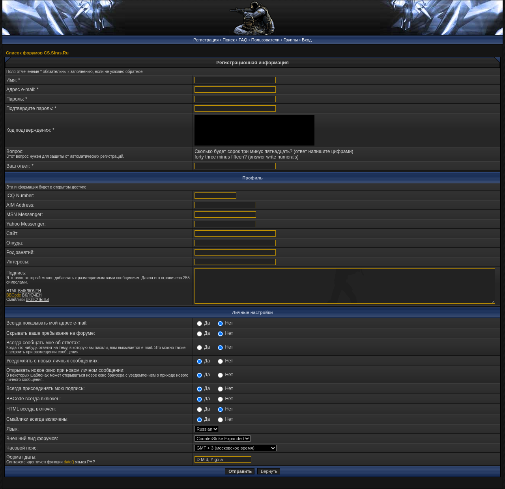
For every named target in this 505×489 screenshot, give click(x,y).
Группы (290, 39)
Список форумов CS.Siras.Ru (37, 52)
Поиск (228, 39)
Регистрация (206, 39)
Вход (307, 39)
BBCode (13, 295)
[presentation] (254, 130)
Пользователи (265, 39)
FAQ (243, 39)
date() (69, 462)
